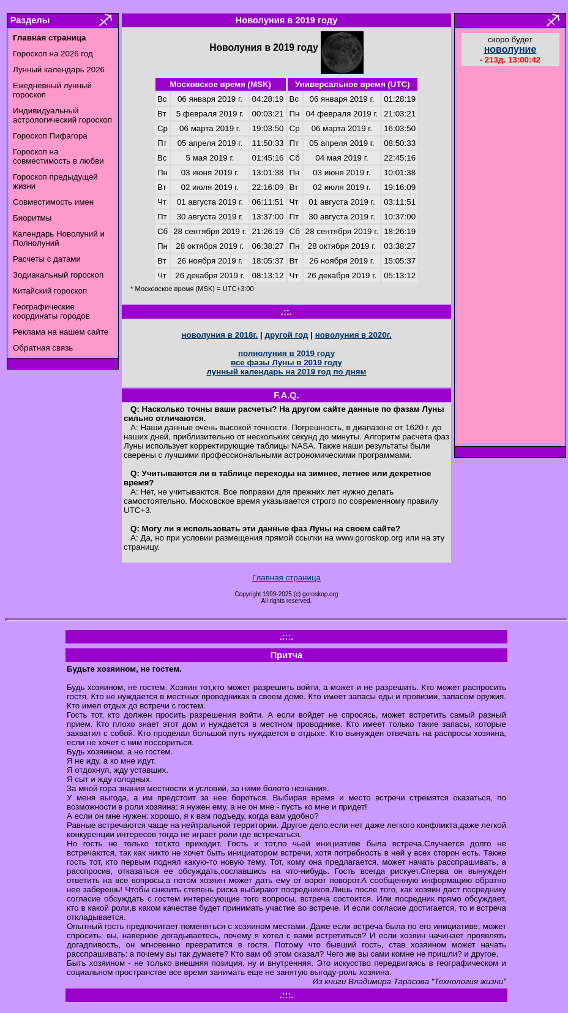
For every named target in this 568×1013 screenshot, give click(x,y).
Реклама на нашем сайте (60, 331)
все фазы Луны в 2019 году (286, 362)
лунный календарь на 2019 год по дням (287, 371)
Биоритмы (32, 217)
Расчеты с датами (47, 259)
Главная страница (286, 577)
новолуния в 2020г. (353, 335)
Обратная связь (43, 347)
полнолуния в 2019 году (286, 353)
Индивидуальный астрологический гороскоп (62, 115)
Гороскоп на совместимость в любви (58, 156)
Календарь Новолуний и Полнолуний (59, 238)
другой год (286, 335)
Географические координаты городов (51, 311)
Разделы (30, 20)
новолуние (510, 49)
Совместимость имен (53, 202)
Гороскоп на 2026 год (53, 53)
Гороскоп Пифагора (50, 135)
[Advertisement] (510, 257)
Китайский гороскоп (50, 290)
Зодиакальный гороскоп (58, 274)
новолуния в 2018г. (219, 335)
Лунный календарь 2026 (59, 69)
